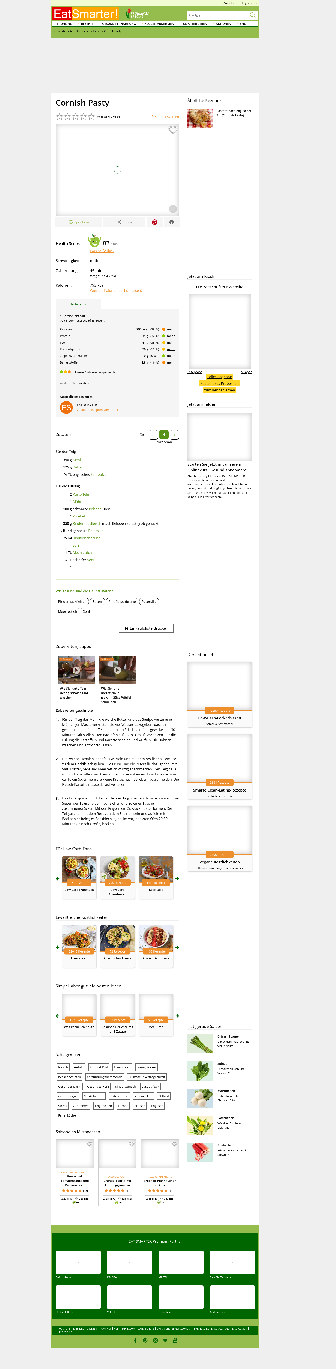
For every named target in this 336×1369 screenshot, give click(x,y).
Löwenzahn (226, 1118)
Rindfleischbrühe (86, 538)
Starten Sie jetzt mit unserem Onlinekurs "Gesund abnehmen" (220, 443)
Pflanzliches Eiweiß (117, 958)
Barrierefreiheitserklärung (212, 1328)
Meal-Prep (156, 1027)
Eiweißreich (79, 958)
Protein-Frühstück (156, 958)
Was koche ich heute (79, 1027)
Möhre (78, 501)
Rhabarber (225, 1145)
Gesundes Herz (98, 1086)
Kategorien (66, 1332)
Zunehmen (81, 1106)
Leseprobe (195, 372)
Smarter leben (195, 24)
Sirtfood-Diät (99, 1067)
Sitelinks (92, 1328)
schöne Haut (144, 1096)
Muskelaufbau (94, 1096)
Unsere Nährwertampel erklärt (96, 372)
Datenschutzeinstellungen (174, 1328)
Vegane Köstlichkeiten (220, 862)
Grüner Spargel (229, 1036)
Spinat (222, 1064)
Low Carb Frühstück (79, 890)
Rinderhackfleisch (87, 523)
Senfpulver (99, 474)
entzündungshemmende (105, 1077)
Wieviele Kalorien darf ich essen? (116, 290)
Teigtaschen (103, 1106)
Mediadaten (239, 1328)
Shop (244, 24)
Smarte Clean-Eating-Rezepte (219, 790)
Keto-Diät (156, 890)
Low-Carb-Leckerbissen (219, 717)
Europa (123, 1106)
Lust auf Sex (150, 1086)
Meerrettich (82, 552)
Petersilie (95, 530)
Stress (62, 1106)
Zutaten (63, 434)
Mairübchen (226, 1091)
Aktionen (223, 24)
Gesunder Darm (69, 1086)
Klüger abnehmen (159, 24)
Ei (74, 567)
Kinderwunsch (125, 1086)
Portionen (164, 442)
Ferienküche (67, 1115)
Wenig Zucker (146, 1067)
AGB (116, 1328)
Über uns (64, 1328)
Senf (90, 560)
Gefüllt (79, 1067)
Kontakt (105, 1328)
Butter (78, 467)
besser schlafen (69, 1077)
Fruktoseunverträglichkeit (147, 1077)
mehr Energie (68, 1096)
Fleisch (63, 1067)
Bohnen (95, 509)
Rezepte (87, 24)
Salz (76, 545)
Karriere (78, 1328)
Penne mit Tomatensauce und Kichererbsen (75, 1180)
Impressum (128, 1328)
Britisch (139, 1106)
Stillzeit (164, 1096)
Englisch (157, 1106)
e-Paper (246, 372)
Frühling (64, 24)
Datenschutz (146, 1328)
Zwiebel (79, 516)
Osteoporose (119, 1096)
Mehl (77, 460)
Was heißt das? (102, 251)
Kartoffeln (81, 494)
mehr (171, 329)
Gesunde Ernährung (119, 24)
